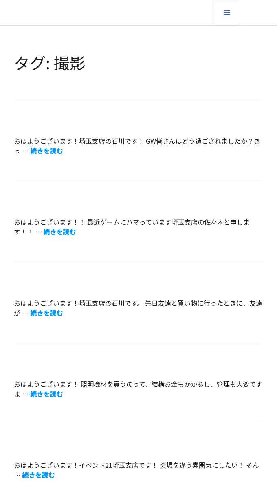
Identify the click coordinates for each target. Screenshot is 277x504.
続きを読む (46, 151)
